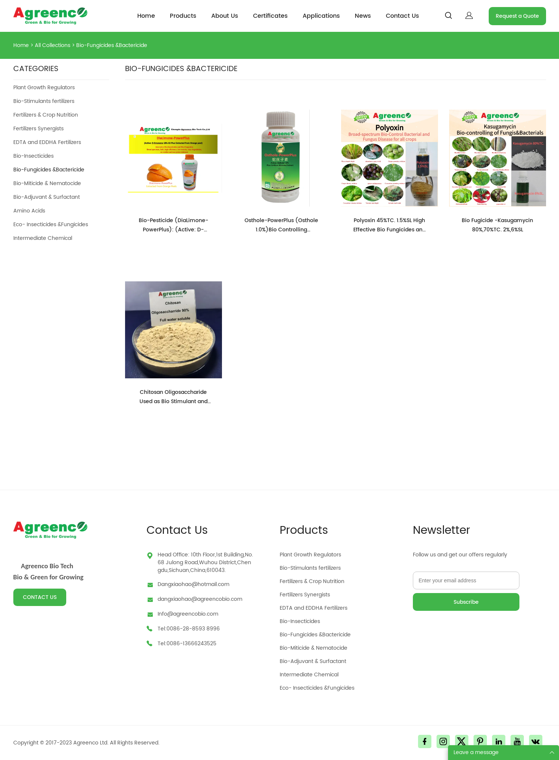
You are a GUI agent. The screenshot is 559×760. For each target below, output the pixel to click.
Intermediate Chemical (42, 238)
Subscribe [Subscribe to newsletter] (466, 602)
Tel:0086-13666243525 (187, 643)
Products (183, 16)
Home (146, 16)
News (363, 16)
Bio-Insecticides (33, 156)
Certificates (270, 16)
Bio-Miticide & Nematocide (47, 183)
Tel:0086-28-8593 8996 (189, 629)
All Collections (52, 45)
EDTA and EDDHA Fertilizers (47, 142)
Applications (321, 16)
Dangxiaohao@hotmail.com (193, 584)
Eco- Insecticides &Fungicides (50, 224)
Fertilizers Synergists (38, 128)
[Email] (466, 580)
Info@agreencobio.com (188, 614)
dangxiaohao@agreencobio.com (200, 599)
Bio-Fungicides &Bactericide (111, 45)
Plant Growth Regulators (44, 87)
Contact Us (402, 16)
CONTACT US (40, 597)
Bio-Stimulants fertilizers (43, 101)
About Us (224, 16)
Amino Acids (29, 211)
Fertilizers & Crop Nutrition (45, 115)
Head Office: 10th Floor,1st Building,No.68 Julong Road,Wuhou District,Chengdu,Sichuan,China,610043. (205, 562)
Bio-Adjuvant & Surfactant (46, 197)
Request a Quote (517, 16)
